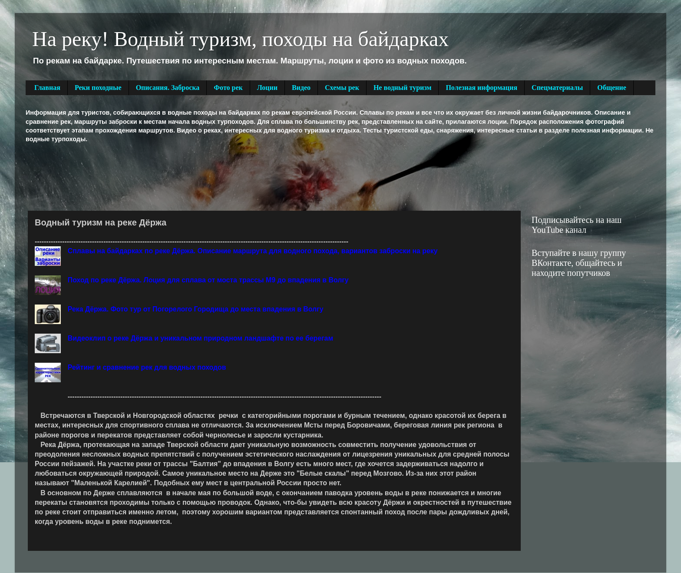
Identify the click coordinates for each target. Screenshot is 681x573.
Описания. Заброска (168, 87)
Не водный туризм (403, 87)
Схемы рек (342, 87)
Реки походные (98, 87)
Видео (301, 87)
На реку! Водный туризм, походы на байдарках (240, 38)
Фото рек (228, 87)
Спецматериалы (557, 87)
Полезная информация (481, 87)
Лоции (267, 87)
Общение (611, 87)
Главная (47, 87)
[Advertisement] (184, 175)
